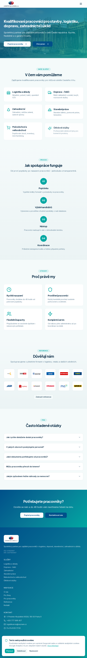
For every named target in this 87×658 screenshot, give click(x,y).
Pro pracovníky (10, 599)
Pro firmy (7, 595)
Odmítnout (21, 651)
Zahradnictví (8, 570)
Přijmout (9, 651)
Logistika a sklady (11, 564)
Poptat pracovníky (17, 44)
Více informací (52, 646)
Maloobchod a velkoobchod (15, 577)
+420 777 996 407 (14, 620)
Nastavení (33, 651)
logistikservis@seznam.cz (17, 624)
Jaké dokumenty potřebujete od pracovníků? (43, 457)
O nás (6, 592)
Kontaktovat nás (56, 515)
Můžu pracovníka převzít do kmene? (43, 467)
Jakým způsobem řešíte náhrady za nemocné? (43, 477)
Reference (8, 602)
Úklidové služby (10, 580)
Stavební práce (10, 574)
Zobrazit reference (43, 397)
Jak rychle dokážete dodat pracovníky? (43, 437)
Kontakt (7, 605)
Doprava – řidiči (10, 567)
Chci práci (42, 44)
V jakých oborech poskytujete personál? (43, 447)
